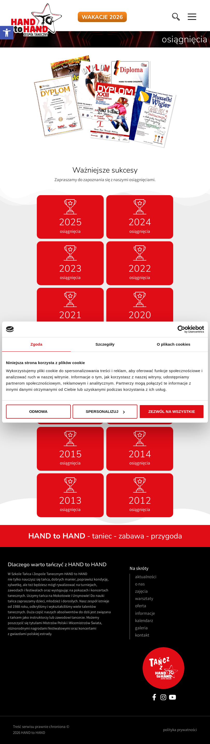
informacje (145, 614)
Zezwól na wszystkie (171, 411)
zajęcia (141, 592)
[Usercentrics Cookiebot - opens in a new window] (181, 329)
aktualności (145, 577)
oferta (140, 606)
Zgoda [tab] (37, 344)
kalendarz (144, 621)
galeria (141, 628)
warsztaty (144, 599)
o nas (140, 584)
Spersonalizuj (105, 411)
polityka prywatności (180, 730)
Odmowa (38, 411)
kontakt (142, 635)
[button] (6, 32)
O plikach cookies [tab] (173, 344)
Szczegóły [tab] (104, 344)
